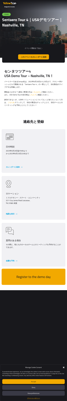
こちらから (36, 92)
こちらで (32, 94)
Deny (33, 387)
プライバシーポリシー (33, 398)
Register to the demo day (33, 276)
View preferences (33, 393)
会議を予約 (10, 260)
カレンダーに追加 (13, 167)
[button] (64, 367)
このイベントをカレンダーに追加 (33, 57)
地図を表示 (10, 214)
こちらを (11, 102)
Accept (33, 381)
